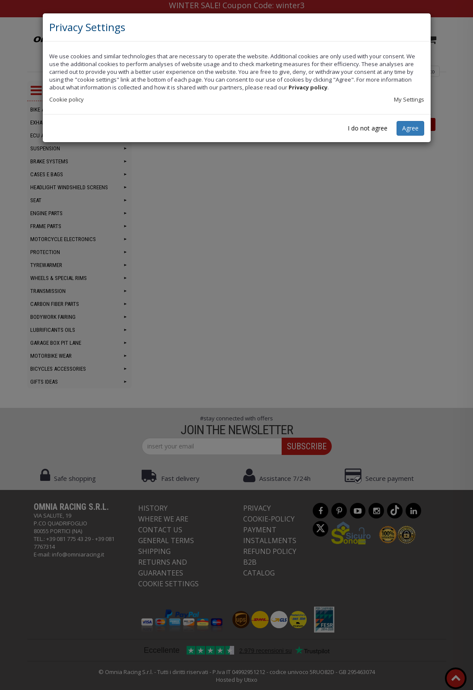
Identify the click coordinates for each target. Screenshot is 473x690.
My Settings (409, 99)
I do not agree (367, 128)
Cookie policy (66, 99)
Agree (410, 128)
